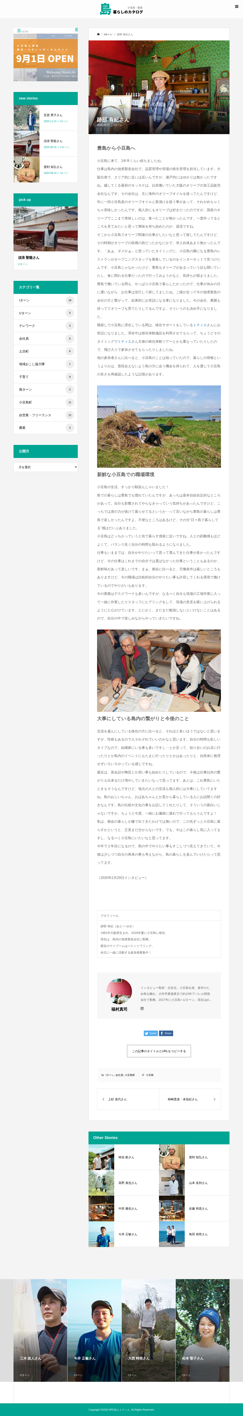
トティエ (200, 325)
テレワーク (46, 325)
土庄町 (46, 351)
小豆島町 (130, 1075)
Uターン (46, 313)
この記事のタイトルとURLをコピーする (159, 1051)
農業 (46, 428)
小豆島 (150, 1075)
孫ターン (46, 389)
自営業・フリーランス (46, 415)
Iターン (118, 125)
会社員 (119, 1075)
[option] (41, 1330)
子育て (46, 377)
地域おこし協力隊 (46, 364)
